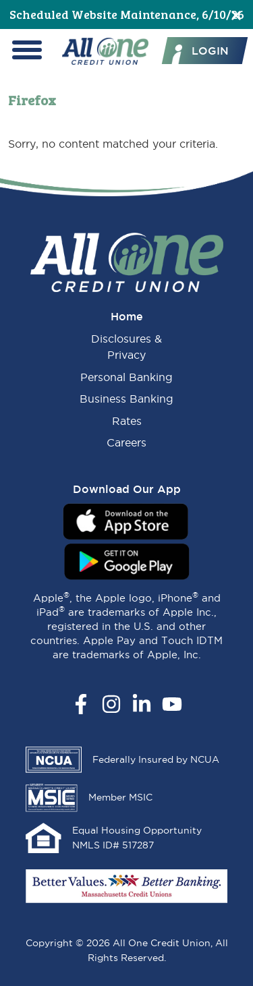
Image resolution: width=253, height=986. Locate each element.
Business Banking (126, 399)
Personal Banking (126, 377)
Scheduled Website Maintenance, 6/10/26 (126, 14)
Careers (126, 442)
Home (127, 316)
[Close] (236, 14)
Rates (127, 421)
